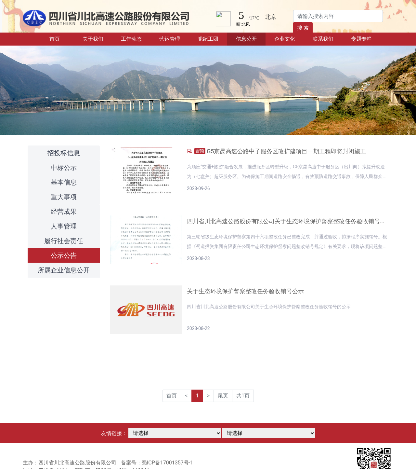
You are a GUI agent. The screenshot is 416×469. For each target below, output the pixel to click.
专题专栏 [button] (361, 39)
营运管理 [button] (169, 39)
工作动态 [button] (131, 39)
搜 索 (303, 28)
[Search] (338, 16)
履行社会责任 (63, 241)
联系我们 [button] (323, 39)
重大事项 (64, 197)
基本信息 (64, 182)
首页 (61, 38)
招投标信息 (63, 153)
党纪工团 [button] (208, 39)
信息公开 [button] (246, 39)
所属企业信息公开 (64, 270)
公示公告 (64, 255)
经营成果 (64, 211)
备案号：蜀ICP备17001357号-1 (157, 463)
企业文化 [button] (284, 39)
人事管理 (64, 226)
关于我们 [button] (93, 39)
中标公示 (64, 168)
